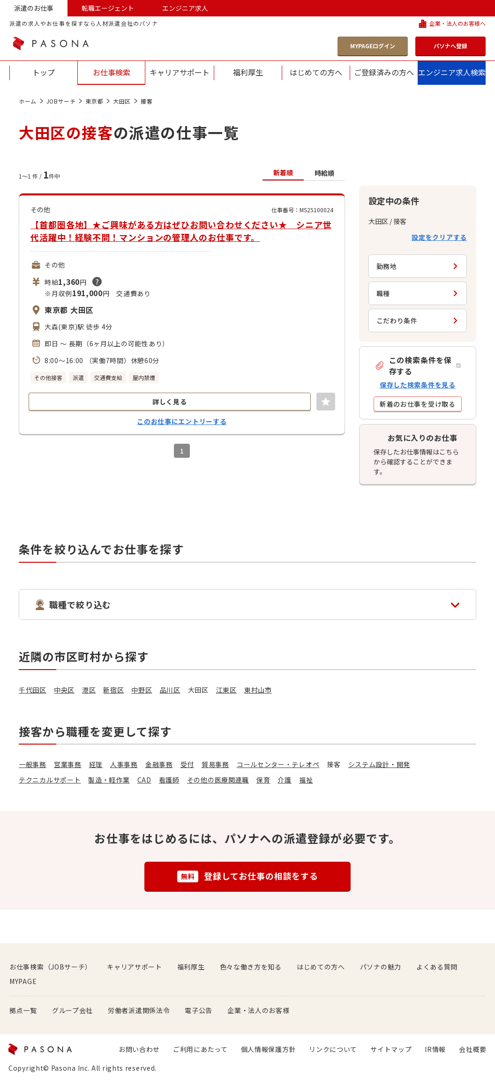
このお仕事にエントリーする (181, 421)
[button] (418, 365)
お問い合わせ (139, 1049)
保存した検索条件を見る (418, 384)
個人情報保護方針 (268, 1049)
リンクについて (333, 1049)
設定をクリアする (439, 237)
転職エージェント (108, 8)
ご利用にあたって (200, 1049)
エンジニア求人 (185, 8)
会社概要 (473, 1049)
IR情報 (435, 1049)
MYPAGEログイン (372, 46)
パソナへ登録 (450, 46)
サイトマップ (391, 1049)
